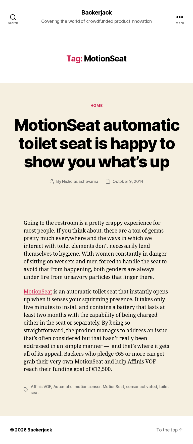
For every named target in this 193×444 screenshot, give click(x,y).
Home (96, 105)
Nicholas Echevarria (80, 181)
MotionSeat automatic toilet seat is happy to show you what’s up (96, 143)
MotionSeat (38, 291)
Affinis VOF (41, 386)
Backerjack (96, 13)
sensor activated (141, 386)
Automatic (63, 386)
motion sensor (88, 386)
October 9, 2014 (128, 181)
